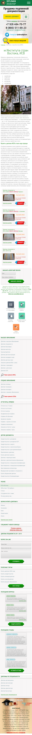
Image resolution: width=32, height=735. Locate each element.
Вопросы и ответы (21, 309)
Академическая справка (7, 414)
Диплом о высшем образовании (10, 341)
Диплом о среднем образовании (10, 392)
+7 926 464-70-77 (16, 24)
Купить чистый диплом (7, 580)
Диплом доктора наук (7, 360)
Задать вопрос (16, 625)
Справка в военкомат (7, 424)
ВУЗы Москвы (4, 485)
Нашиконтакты (16, 332)
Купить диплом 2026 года (8, 573)
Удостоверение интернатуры (9, 468)
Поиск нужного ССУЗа (10, 396)
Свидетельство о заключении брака (11, 447)
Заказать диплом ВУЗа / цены (9, 362)
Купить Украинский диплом (8, 473)
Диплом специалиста (7, 344)
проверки (14, 21)
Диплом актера (5, 687)
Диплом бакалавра (6, 347)
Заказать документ (12, 16)
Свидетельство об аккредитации (10, 476)
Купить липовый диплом (7, 578)
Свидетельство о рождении (8, 439)
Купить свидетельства (7, 575)
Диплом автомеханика (7, 682)
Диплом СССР (4, 370)
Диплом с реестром (6, 368)
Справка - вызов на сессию (8, 422)
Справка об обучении (7, 416)
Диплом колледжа (6, 389)
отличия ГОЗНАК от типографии (10, 309)
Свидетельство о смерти (7, 444)
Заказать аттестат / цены (8, 427)
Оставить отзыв (16, 672)
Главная (3, 45)
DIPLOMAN (16, 702)
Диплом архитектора (7, 690)
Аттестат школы (5, 411)
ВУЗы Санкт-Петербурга (7, 488)
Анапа (2, 516)
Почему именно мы (6, 496)
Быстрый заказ (20, 195)
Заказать (20, 203)
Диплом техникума (6, 387)
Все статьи (16, 587)
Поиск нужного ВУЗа (10, 375)
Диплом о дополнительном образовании (12, 460)
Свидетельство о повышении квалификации (13, 463)
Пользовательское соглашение (16, 734)
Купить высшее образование (9, 583)
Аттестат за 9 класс (6, 408)
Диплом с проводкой (6, 365)
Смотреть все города (6, 520)
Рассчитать (26, 16)
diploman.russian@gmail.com (16, 294)
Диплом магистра (6, 349)
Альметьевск (4, 513)
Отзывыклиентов (10, 320)
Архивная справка (6, 419)
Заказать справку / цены (8, 430)
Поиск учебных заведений (17, 41)
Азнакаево (4, 508)
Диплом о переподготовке (8, 457)
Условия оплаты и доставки (21, 320)
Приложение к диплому (7, 452)
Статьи (3, 491)
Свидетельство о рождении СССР (10, 441)
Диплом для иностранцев (8, 355)
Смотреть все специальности (9, 696)
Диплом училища (5, 384)
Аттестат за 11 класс (6, 406)
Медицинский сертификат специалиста (11, 471)
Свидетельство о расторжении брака (11, 449)
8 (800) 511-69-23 (16, 28)
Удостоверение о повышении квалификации (13, 465)
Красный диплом (5, 352)
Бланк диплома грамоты (7, 455)
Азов (2, 511)
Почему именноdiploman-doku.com (16, 529)
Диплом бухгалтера (6, 692)
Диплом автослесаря (7, 684)
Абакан (3, 505)
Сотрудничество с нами (7, 493)
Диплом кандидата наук (7, 357)
